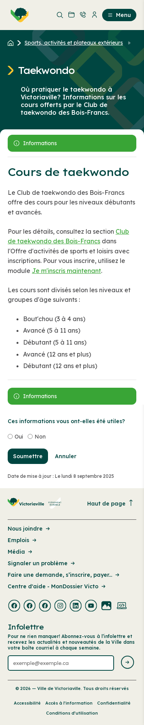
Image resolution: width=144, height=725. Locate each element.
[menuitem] (18, 15)
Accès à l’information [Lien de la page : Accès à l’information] (69, 703)
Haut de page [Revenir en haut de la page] (110, 503)
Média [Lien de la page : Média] (20, 551)
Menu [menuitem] (119, 15)
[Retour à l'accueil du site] (12, 42)
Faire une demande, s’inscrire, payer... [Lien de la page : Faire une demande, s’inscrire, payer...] (64, 574)
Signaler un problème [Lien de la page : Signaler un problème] (42, 563)
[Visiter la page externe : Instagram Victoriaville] (60, 606)
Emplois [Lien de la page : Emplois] (23, 540)
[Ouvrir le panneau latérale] (72, 143)
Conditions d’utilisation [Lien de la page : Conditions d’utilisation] (72, 713)
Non (40, 436)
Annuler (65, 456)
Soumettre (28, 456)
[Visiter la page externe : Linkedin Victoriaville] (75, 606)
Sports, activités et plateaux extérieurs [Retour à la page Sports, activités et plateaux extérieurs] (74, 42)
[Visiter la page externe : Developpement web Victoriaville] (121, 606)
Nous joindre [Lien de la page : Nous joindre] (29, 528)
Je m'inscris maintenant (66, 271)
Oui (19, 436)
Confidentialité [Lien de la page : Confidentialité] (114, 703)
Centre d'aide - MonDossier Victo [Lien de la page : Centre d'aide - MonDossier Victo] (57, 586)
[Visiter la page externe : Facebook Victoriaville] (14, 606)
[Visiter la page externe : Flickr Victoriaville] (106, 606)
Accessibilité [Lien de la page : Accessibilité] (27, 703)
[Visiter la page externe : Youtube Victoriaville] (91, 606)
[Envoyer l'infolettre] (127, 662)
